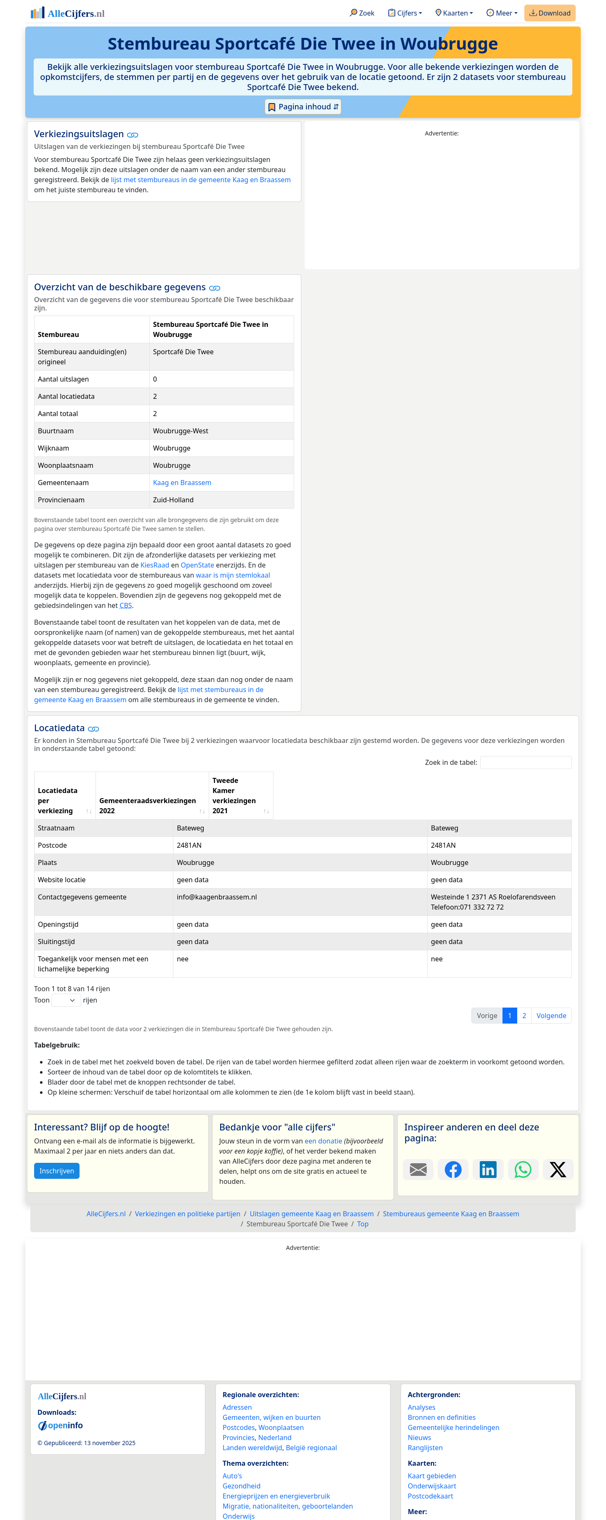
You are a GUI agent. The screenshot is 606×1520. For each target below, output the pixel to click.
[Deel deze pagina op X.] (558, 1119)
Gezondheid (241, 1435)
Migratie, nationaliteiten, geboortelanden (288, 1455)
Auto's (232, 1425)
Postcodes (239, 1377)
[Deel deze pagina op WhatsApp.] (523, 1119)
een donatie (323, 1090)
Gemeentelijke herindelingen (454, 1377)
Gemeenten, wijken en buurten (272, 1366)
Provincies (239, 1387)
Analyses (422, 1356)
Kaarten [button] (452, 13)
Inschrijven (57, 1120)
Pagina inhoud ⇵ (303, 106)
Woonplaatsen (281, 1377)
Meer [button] (499, 13)
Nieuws (419, 1387)
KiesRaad (155, 565)
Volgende (551, 965)
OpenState (197, 565)
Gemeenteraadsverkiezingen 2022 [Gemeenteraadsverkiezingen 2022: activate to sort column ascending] (289, 780)
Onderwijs (239, 1465)
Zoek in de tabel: (498, 762)
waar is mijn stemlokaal (233, 575)
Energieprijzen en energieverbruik (276, 1445)
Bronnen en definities (442, 1366)
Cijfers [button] (402, 13)
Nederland (275, 1387)
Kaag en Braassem (182, 482)
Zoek (362, 13)
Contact (420, 1484)
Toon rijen (65, 949)
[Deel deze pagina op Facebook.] (453, 1119)
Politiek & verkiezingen (259, 1475)
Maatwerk (423, 1494)
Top (363, 1173)
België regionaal (311, 1397)
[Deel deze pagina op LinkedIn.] (488, 1119)
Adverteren (425, 1474)
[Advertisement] (441, 204)
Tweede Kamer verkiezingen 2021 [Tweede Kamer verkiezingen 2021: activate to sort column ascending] (420, 780)
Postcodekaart (430, 1445)
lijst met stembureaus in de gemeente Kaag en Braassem (201, 179)
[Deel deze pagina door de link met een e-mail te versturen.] (418, 1119)
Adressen (237, 1356)
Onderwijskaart (432, 1435)
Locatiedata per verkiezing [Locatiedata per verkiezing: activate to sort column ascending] (83, 780)
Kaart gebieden (432, 1425)
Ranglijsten (425, 1397)
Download (550, 13)
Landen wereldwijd (252, 1397)
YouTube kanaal (432, 1504)
